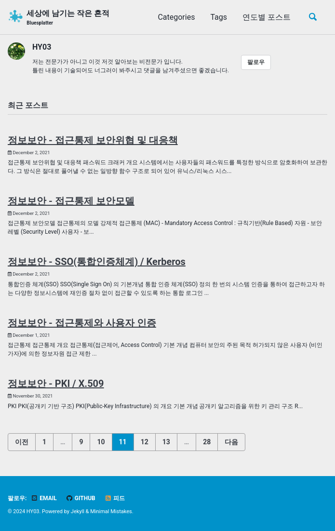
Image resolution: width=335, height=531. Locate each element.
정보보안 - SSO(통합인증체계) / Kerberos (97, 261)
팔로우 (256, 62)
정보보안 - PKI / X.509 (56, 383)
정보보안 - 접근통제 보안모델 (71, 201)
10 (101, 442)
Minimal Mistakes (111, 511)
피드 (115, 498)
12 (144, 442)
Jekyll (77, 511)
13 (166, 442)
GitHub (80, 498)
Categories (176, 17)
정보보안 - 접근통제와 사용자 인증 (82, 323)
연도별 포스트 (266, 17)
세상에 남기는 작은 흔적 (68, 18)
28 (207, 442)
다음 (231, 442)
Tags (218, 17)
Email (43, 498)
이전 (21, 442)
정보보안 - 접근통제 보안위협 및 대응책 (93, 140)
